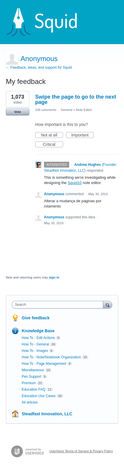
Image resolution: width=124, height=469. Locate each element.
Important (82, 135)
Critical (53, 144)
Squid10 (75, 182)
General (66, 110)
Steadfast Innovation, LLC (47, 413)
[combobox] (59, 305)
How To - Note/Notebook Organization (51, 357)
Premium (29, 383)
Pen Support (31, 376)
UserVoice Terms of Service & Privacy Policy (81, 451)
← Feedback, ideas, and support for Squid (39, 67)
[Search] (107, 304)
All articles (30, 402)
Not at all (52, 135)
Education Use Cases (38, 396)
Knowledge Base (38, 330)
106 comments (45, 110)
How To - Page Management (44, 364)
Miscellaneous (33, 370)
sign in (54, 277)
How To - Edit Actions (38, 338)
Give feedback (36, 318)
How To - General (35, 344)
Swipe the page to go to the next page (75, 99)
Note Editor (84, 110)
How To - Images (35, 351)
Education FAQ (33, 389)
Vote (17, 112)
